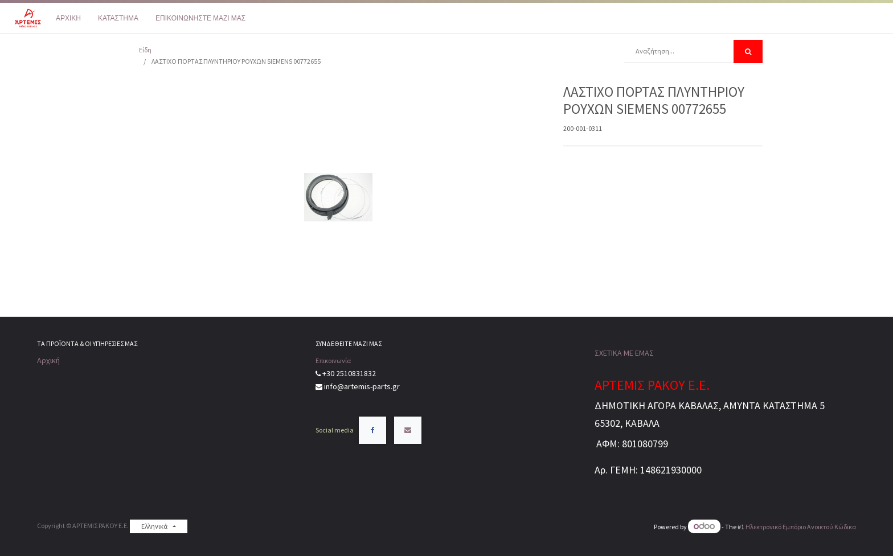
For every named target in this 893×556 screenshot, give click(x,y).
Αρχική (48, 360)
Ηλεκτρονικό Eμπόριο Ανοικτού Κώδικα (800, 526)
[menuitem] (68, 18)
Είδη (145, 50)
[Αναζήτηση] (748, 51)
